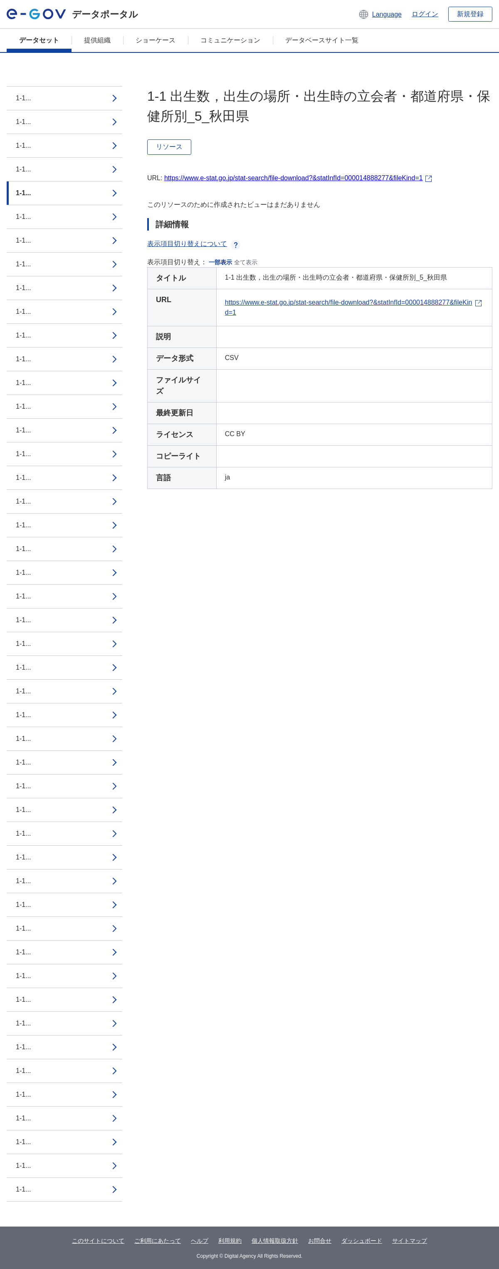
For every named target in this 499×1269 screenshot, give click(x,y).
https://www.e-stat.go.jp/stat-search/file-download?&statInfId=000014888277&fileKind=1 (293, 177)
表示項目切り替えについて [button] (193, 243)
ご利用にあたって (157, 1240)
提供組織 (97, 40)
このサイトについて (98, 1240)
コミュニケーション (230, 40)
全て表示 (245, 262)
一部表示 (220, 262)
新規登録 (470, 13)
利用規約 (230, 1240)
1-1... (23, 98)
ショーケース (155, 40)
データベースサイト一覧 (321, 40)
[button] (380, 14)
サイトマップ (409, 1240)
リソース (169, 146)
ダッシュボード (361, 1240)
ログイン (425, 13)
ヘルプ (199, 1240)
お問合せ (319, 1240)
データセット (39, 40)
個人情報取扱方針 (275, 1240)
